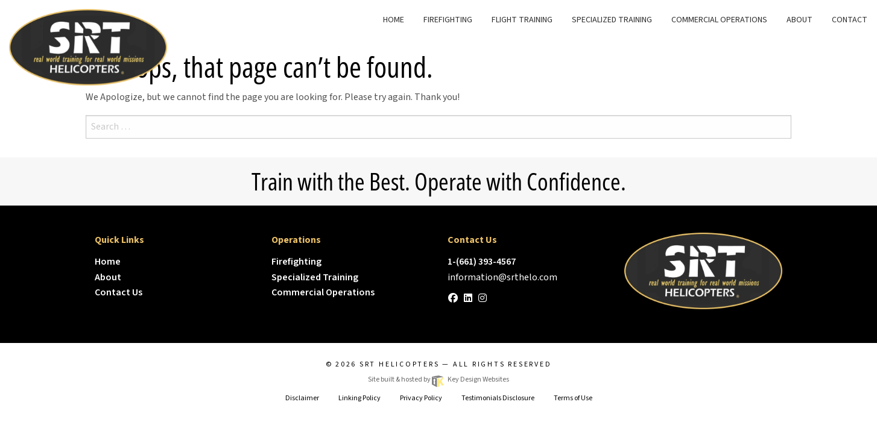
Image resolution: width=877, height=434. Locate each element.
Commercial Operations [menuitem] (719, 20)
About (108, 277)
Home (108, 261)
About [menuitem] (799, 20)
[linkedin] (468, 298)
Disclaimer (302, 398)
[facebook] (453, 298)
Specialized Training (314, 277)
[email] (502, 277)
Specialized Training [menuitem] (612, 20)
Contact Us (118, 292)
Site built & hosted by (438, 379)
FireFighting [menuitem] (447, 20)
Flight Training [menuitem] (522, 20)
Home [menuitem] (393, 20)
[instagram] (482, 298)
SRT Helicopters (399, 364)
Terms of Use (573, 398)
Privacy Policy (421, 398)
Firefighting (296, 261)
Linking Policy (359, 398)
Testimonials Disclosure (497, 398)
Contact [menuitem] (849, 20)
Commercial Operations (323, 292)
